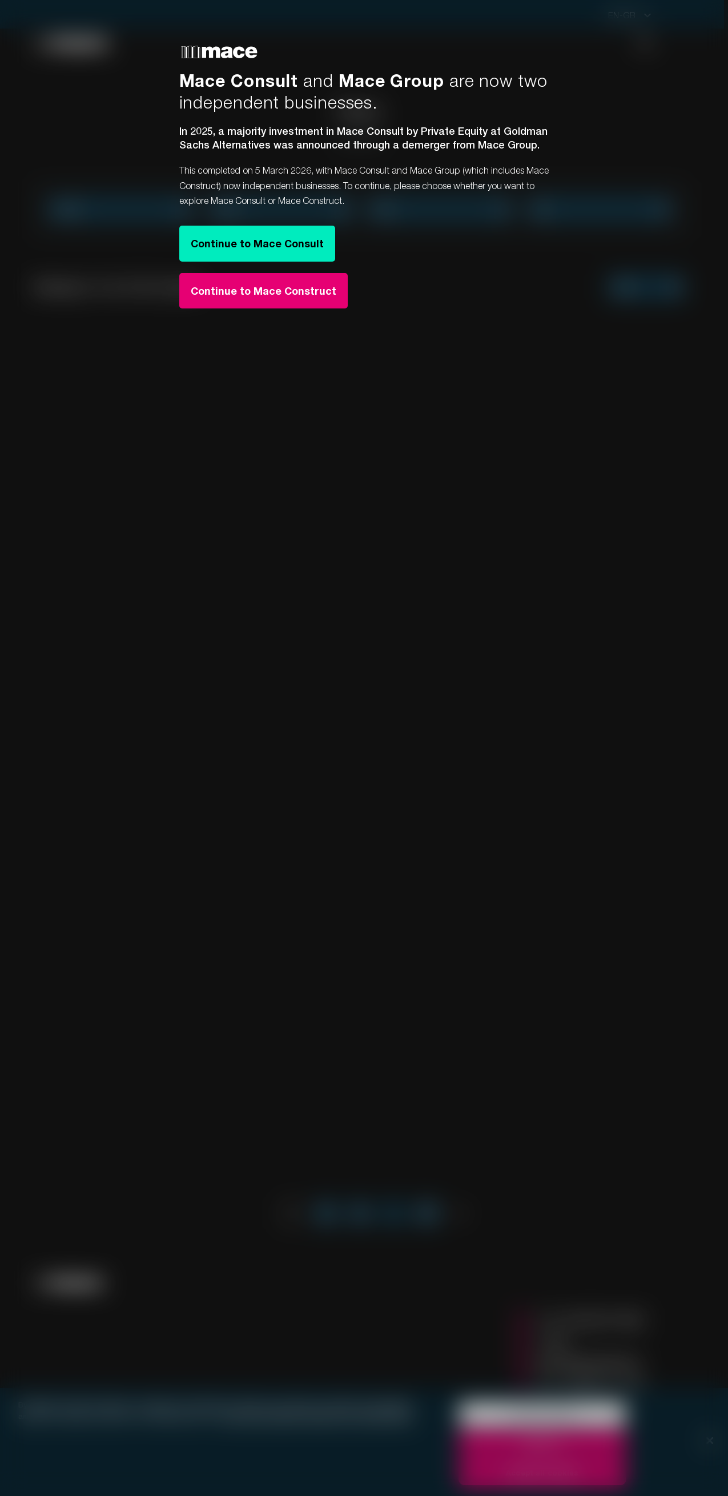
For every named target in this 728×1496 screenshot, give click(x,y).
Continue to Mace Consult (257, 243)
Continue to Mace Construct (263, 290)
